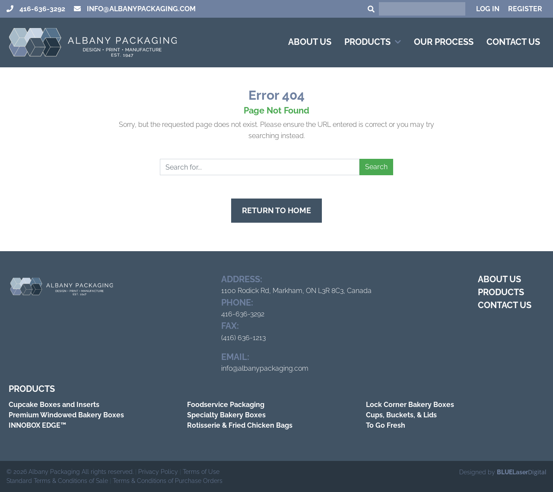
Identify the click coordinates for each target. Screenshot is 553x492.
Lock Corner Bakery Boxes (410, 405)
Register (525, 9)
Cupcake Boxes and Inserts (54, 405)
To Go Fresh (385, 425)
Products (367, 42)
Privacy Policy (158, 471)
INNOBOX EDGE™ (37, 425)
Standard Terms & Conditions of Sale (57, 480)
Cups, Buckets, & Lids (401, 415)
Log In (487, 9)
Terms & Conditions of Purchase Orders (167, 480)
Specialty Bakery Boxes (226, 415)
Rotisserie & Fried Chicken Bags (239, 425)
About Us (309, 42)
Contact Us (513, 42)
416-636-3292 (41, 9)
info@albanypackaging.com (140, 9)
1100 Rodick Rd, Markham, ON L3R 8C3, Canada (296, 291)
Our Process (444, 42)
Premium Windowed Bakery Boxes (66, 415)
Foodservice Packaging (225, 405)
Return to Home (276, 210)
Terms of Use (201, 471)
